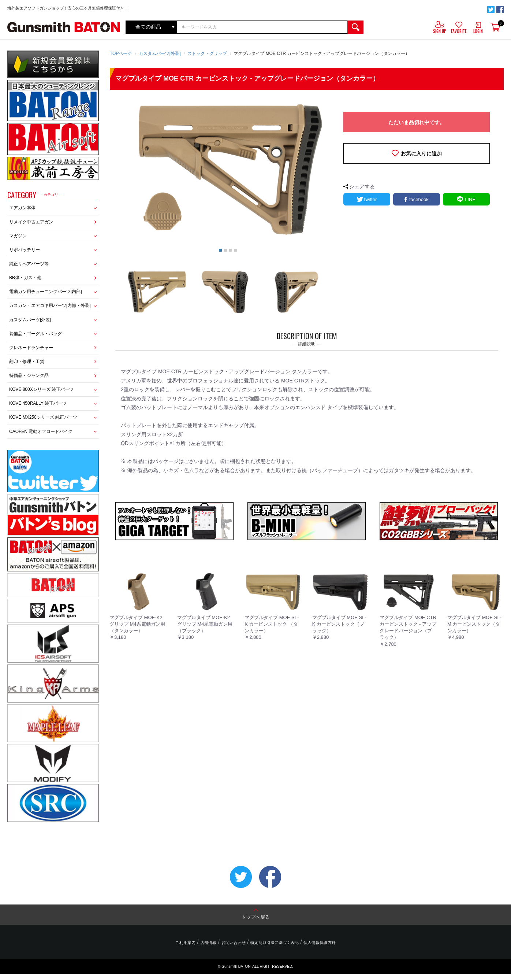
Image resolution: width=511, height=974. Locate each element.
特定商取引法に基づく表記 (274, 942)
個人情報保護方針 (319, 942)
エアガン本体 (22, 207)
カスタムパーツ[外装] (30, 319)
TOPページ (121, 53)
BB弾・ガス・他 (25, 277)
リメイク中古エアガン (31, 222)
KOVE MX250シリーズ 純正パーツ (43, 417)
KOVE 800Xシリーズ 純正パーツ (41, 389)
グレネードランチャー (31, 347)
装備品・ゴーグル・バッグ (35, 333)
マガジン (18, 235)
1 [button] (220, 250)
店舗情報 (209, 942)
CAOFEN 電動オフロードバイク (40, 431)
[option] (228, 170)
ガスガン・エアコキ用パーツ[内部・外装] (50, 305)
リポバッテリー (24, 249)
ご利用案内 (186, 942)
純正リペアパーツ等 (29, 263)
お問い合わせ (233, 942)
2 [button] (225, 250)
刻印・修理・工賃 (26, 361)
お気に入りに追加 (421, 153)
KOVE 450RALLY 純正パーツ (38, 403)
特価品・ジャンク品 (29, 375)
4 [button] (235, 250)
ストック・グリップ (207, 53)
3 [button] (230, 250)
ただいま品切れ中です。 (416, 122)
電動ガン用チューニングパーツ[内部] (45, 291)
